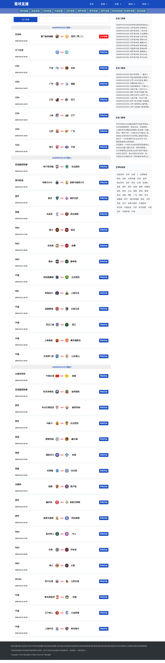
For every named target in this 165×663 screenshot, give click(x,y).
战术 (118, 211)
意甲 (17, 196)
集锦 (130, 4)
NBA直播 (24, 11)
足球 (128, 174)
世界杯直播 (117, 11)
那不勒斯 (142, 207)
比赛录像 (131, 179)
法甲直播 (70, 11)
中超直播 (59, 11)
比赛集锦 (143, 174)
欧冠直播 (141, 11)
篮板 (118, 187)
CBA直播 (47, 11)
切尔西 (119, 207)
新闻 (144, 4)
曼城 (146, 191)
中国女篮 (127, 207)
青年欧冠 (19, 180)
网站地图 (47, 655)
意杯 (17, 453)
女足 (129, 191)
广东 (135, 195)
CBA (17, 66)
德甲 (124, 187)
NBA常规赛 (134, 199)
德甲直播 (82, 11)
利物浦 (119, 199)
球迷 (118, 203)
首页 (92, 4)
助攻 (124, 191)
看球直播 (26, 655)
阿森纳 (147, 187)
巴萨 (135, 207)
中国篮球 (142, 203)
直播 (103, 4)
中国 (150, 207)
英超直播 (35, 11)
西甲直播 (105, 11)
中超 (17, 275)
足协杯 (18, 34)
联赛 (135, 187)
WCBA (18, 579)
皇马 (146, 195)
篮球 (144, 179)
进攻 (118, 191)
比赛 (133, 174)
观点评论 (120, 183)
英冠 (17, 437)
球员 (133, 183)
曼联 (135, 191)
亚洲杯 (145, 183)
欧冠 (118, 179)
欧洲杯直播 (129, 11)
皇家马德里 (132, 203)
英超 (17, 212)
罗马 (124, 203)
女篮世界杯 (20, 374)
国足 (142, 199)
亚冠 (118, 195)
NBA (17, 228)
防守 (126, 199)
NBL (17, 291)
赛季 (141, 187)
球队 (129, 195)
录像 (117, 4)
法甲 (148, 199)
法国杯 (18, 484)
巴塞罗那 (126, 211)
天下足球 (19, 50)
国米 (141, 195)
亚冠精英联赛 (21, 165)
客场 (141, 191)
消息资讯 (120, 174)
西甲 (17, 405)
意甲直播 (93, 11)
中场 (133, 211)
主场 (139, 183)
